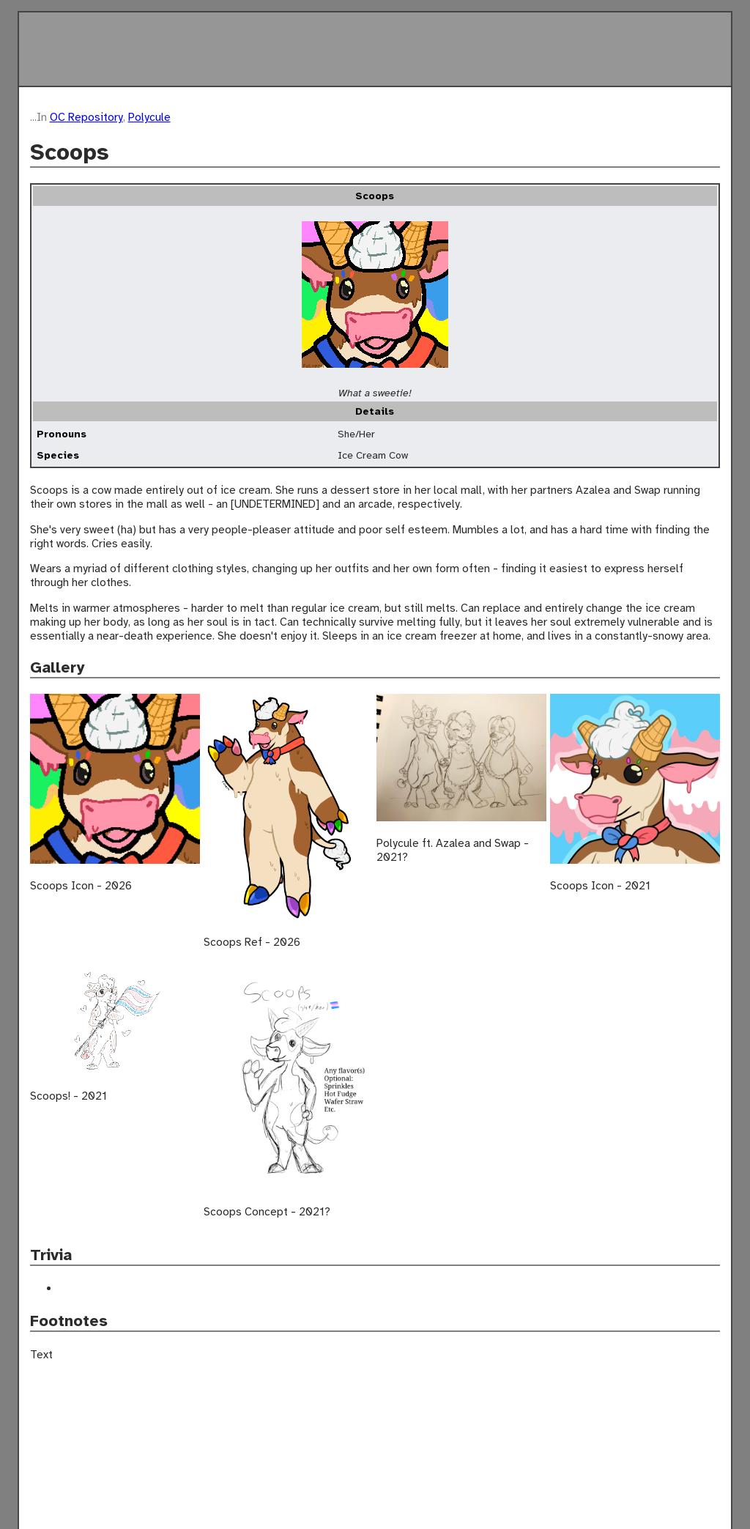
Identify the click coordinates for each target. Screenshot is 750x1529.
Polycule (149, 117)
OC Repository (86, 117)
